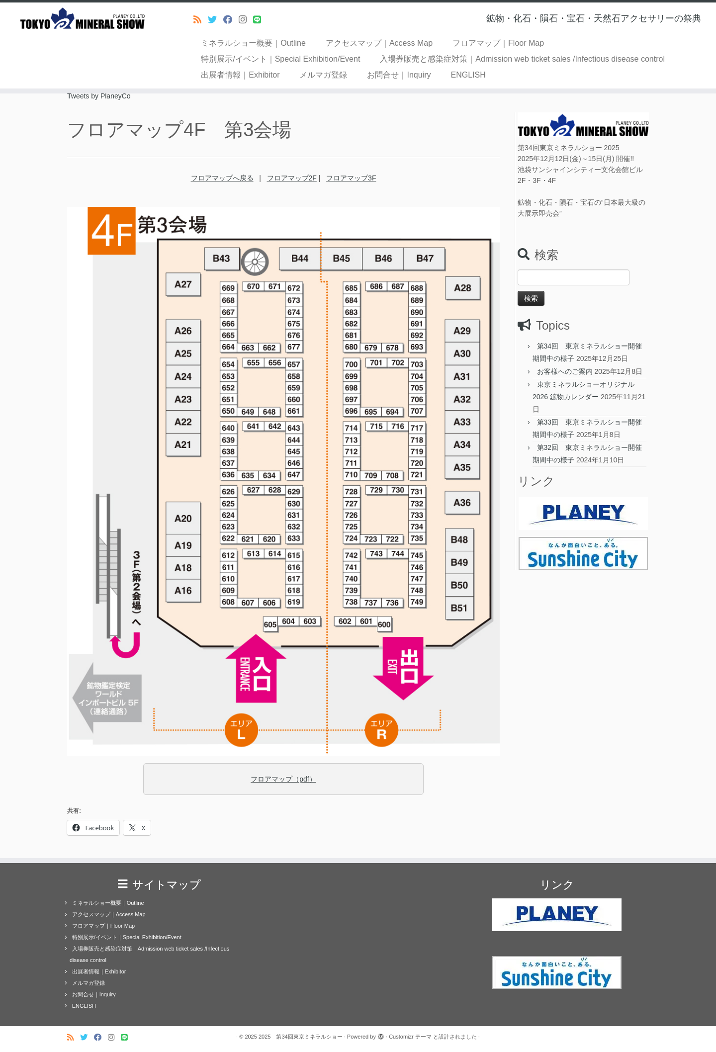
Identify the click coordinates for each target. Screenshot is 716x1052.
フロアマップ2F (292, 178)
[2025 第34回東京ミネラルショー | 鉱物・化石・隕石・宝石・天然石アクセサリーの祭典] (82, 18)
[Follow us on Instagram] (246, 20)
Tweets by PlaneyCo (99, 96)
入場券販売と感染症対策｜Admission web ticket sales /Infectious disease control (522, 59)
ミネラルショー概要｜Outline (253, 43)
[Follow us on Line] (260, 20)
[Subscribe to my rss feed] (200, 20)
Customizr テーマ (410, 1037)
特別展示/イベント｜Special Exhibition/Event (280, 59)
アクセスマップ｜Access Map (379, 43)
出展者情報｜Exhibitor (240, 75)
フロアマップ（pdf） (283, 779)
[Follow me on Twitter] (215, 20)
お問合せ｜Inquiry (399, 75)
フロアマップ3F (351, 178)
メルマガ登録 (323, 75)
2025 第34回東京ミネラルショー (301, 1037)
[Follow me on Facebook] (231, 20)
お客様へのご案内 (565, 371)
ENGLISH (468, 75)
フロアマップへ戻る (222, 178)
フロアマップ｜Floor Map (498, 43)
